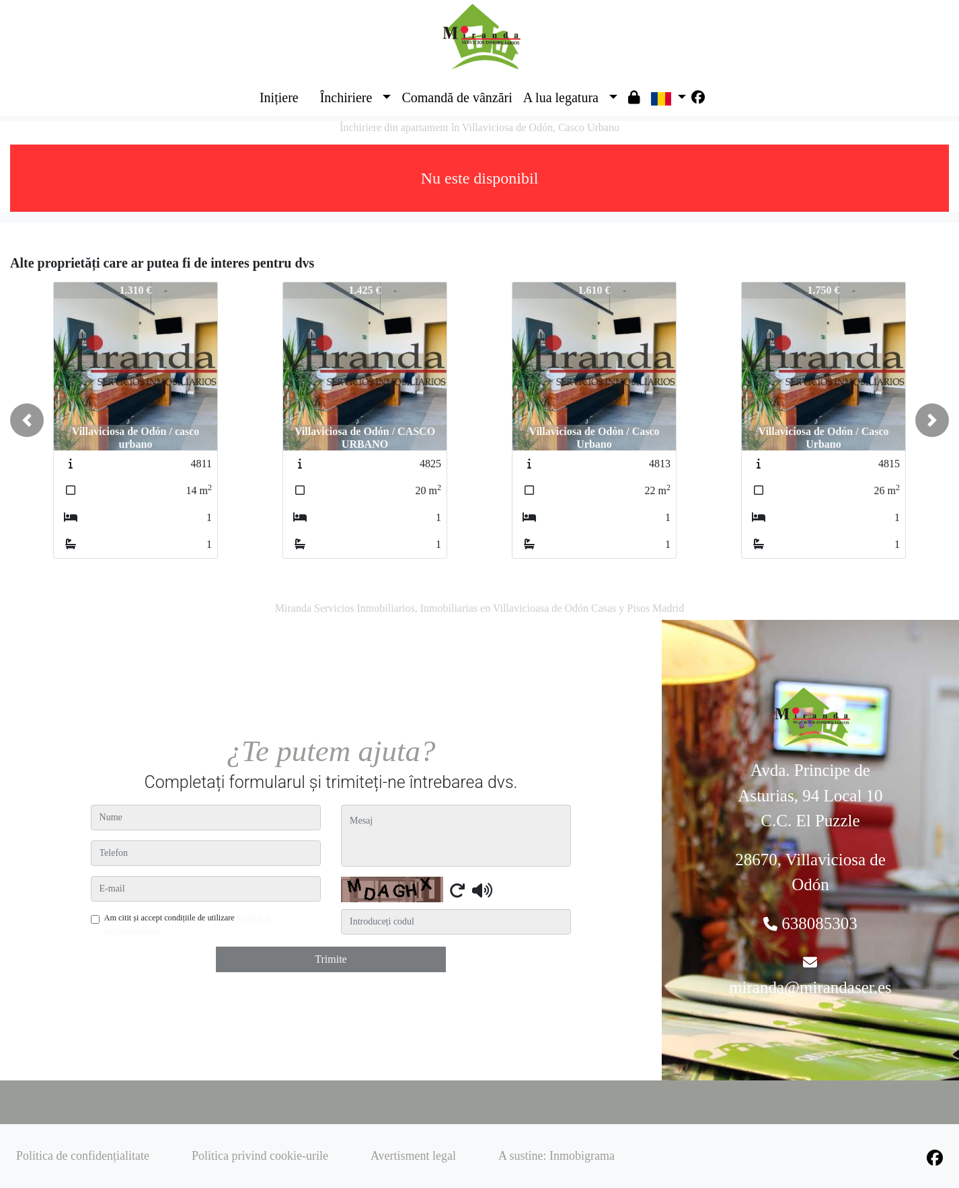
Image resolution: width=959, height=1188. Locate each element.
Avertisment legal (413, 1155)
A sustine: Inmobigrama (556, 1155)
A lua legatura (561, 97)
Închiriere (346, 97)
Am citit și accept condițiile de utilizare (188, 924)
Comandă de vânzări (456, 97)
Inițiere (279, 97)
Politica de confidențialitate (82, 1155)
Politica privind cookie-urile (260, 1155)
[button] (27, 420)
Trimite (330, 959)
